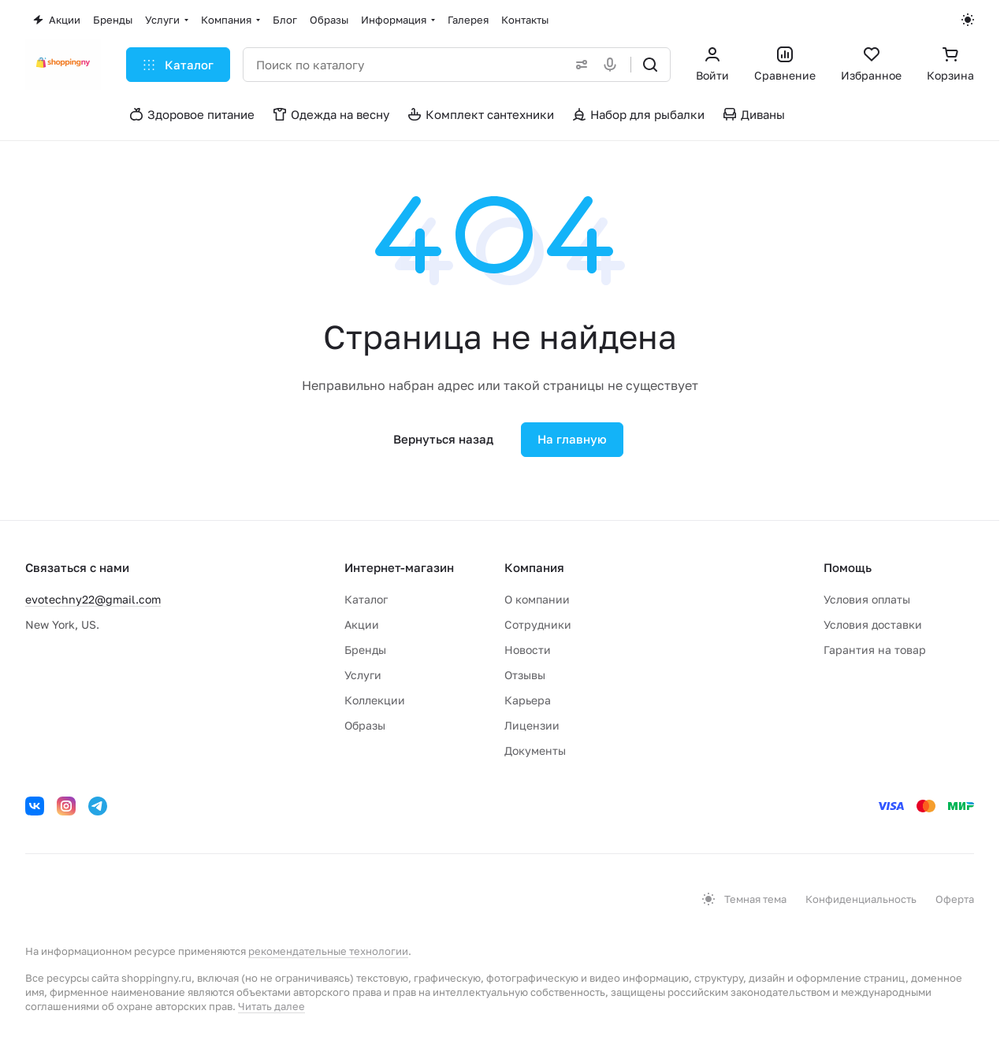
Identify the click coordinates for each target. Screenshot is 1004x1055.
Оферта (954, 899)
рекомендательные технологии (328, 951)
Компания (534, 567)
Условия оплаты (867, 599)
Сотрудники (537, 624)
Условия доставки (873, 624)
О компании (537, 599)
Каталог (366, 599)
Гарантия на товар (875, 649)
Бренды (365, 649)
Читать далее (271, 1006)
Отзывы (524, 675)
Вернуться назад (443, 439)
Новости (527, 649)
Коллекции (374, 700)
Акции (361, 624)
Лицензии (532, 725)
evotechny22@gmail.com (93, 599)
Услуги (362, 675)
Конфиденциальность (861, 899)
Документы (535, 750)
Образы (364, 725)
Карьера (527, 700)
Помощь (848, 567)
